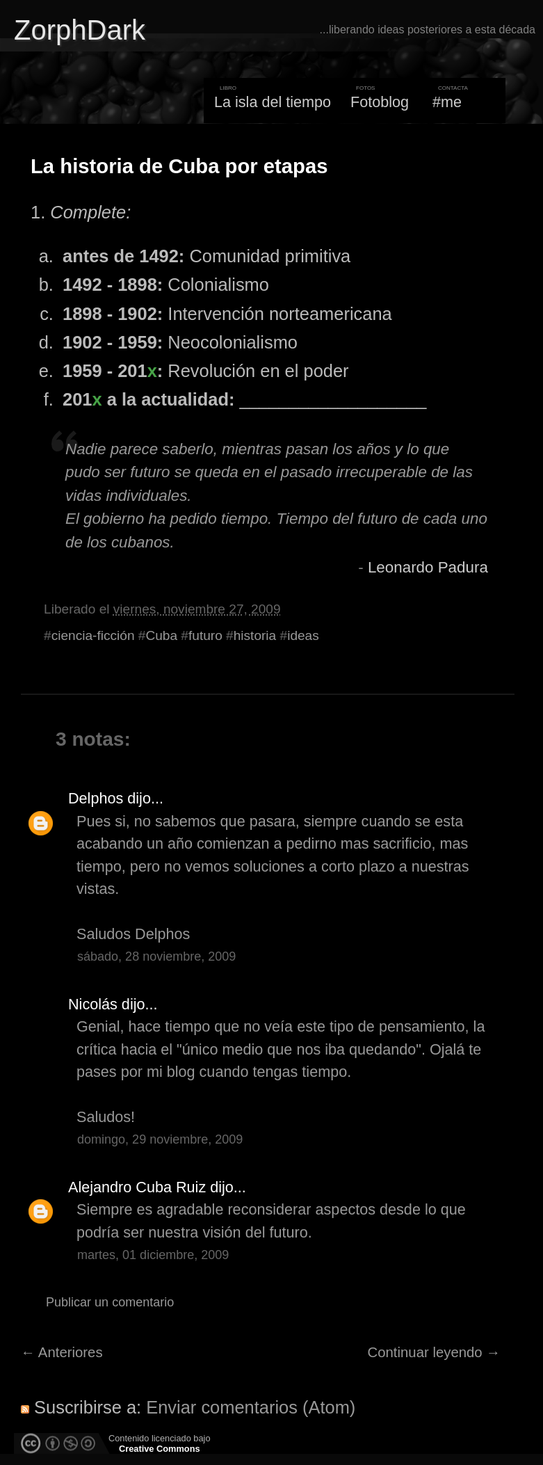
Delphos (95, 798)
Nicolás (92, 1004)
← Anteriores (62, 1352)
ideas (303, 635)
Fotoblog (379, 102)
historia (255, 635)
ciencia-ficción (93, 635)
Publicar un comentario (110, 1302)
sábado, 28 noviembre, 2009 (156, 956)
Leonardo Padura (428, 567)
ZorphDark (79, 30)
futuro (205, 635)
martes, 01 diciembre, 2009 (153, 1255)
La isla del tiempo (272, 102)
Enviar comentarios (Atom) (250, 1407)
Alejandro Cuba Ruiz (137, 1187)
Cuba (161, 635)
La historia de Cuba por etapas (179, 166)
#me (447, 102)
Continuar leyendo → (434, 1352)
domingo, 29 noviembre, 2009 (160, 1139)
